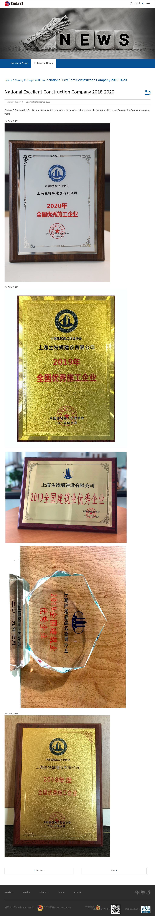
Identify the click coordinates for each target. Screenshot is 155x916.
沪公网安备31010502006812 (57, 907)
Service (26, 892)
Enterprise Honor (43, 63)
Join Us (78, 892)
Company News (19, 63)
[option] (19, 63)
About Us (45, 892)
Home (8, 80)
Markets (9, 892)
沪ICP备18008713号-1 (25, 907)
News (18, 80)
